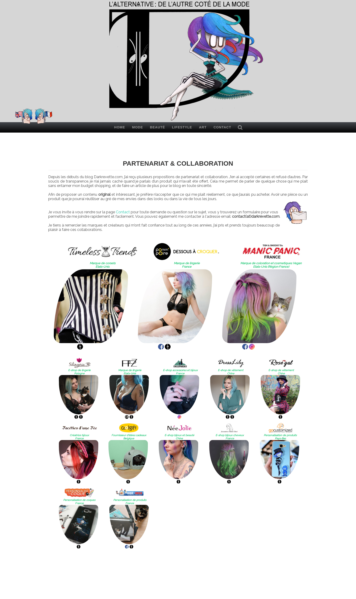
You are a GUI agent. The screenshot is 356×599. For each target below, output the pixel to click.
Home (119, 127)
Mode (137, 127)
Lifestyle (182, 127)
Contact (222, 127)
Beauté (157, 127)
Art (203, 127)
